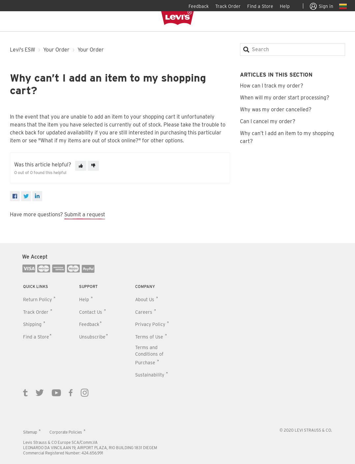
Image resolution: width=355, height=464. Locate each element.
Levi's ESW (22, 50)
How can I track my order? (271, 86)
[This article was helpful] (80, 166)
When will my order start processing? (284, 97)
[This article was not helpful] (93, 166)
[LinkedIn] (37, 196)
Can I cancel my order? (267, 121)
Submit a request (84, 214)
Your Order (56, 50)
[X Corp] (26, 196)
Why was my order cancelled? (275, 109)
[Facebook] (15, 196)
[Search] (292, 49)
